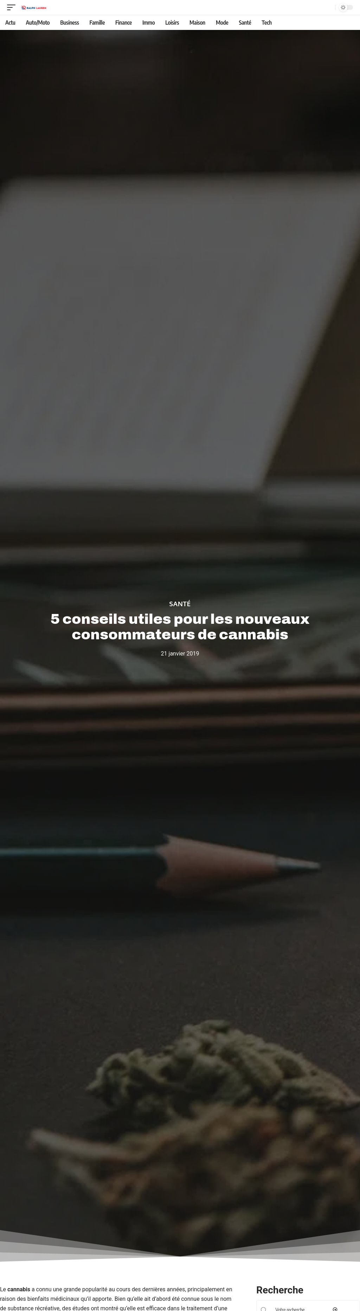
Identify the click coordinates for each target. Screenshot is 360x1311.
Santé (180, 604)
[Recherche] (328, 7)
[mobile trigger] (13, 7)
